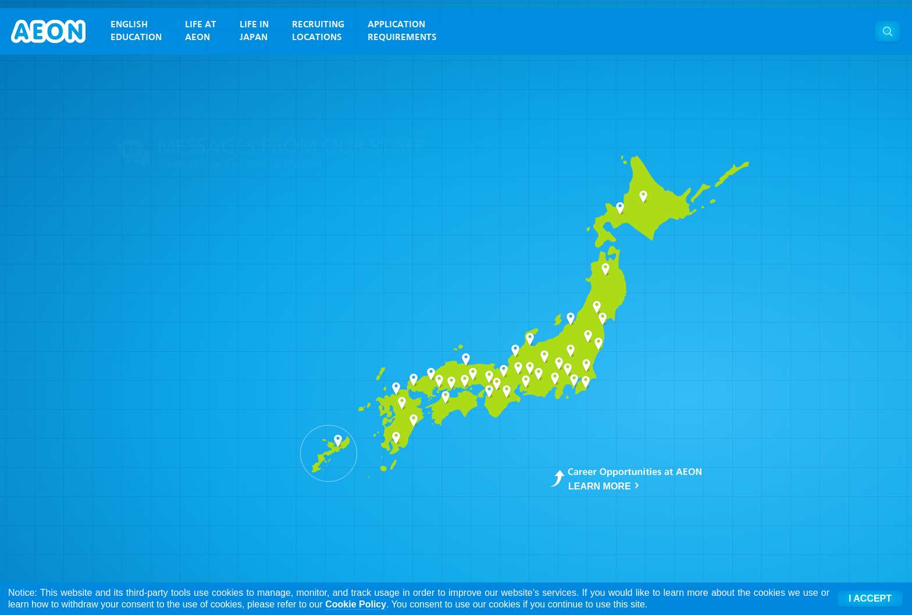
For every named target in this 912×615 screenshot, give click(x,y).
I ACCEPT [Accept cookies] (870, 598)
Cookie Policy (355, 604)
